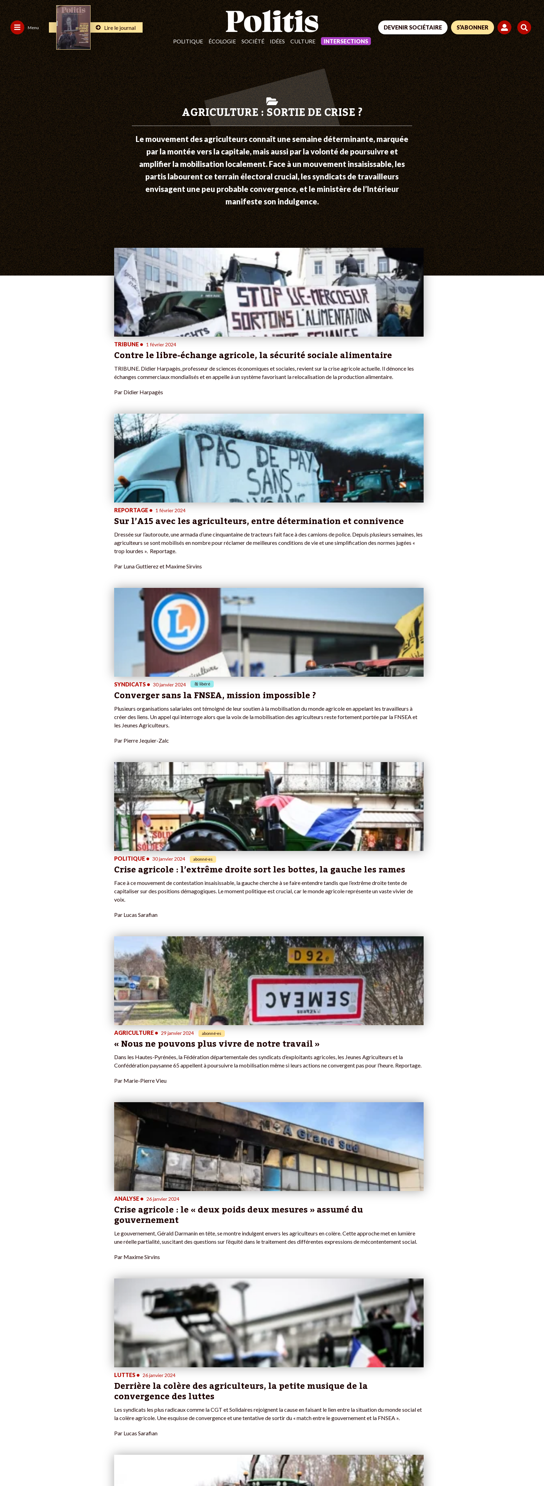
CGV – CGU (151, 1462)
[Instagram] (507, 1434)
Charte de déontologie (103, 1462)
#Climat (185, 1345)
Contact (13, 1462)
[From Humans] (450, 1450)
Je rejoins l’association (114, 1367)
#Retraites (188, 1367)
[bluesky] (463, 1434)
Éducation (56, 1367)
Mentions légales (50, 1462)
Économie (55, 1359)
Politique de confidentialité (205, 1462)
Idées (277, 41)
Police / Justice (61, 1381)
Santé (51, 1374)
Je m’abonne (103, 1359)
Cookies (282, 1462)
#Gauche (187, 1359)
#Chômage (189, 1374)
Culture (302, 41)
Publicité (255, 1462)
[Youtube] (485, 1434)
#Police (185, 1352)
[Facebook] (442, 1434)
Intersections (346, 41)
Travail (52, 1352)
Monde (52, 1345)
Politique (188, 41)
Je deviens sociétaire (113, 1352)
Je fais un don (105, 1345)
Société (252, 41)
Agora (10, 1345)
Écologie (222, 41)
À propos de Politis (110, 1374)
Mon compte (104, 1381)
